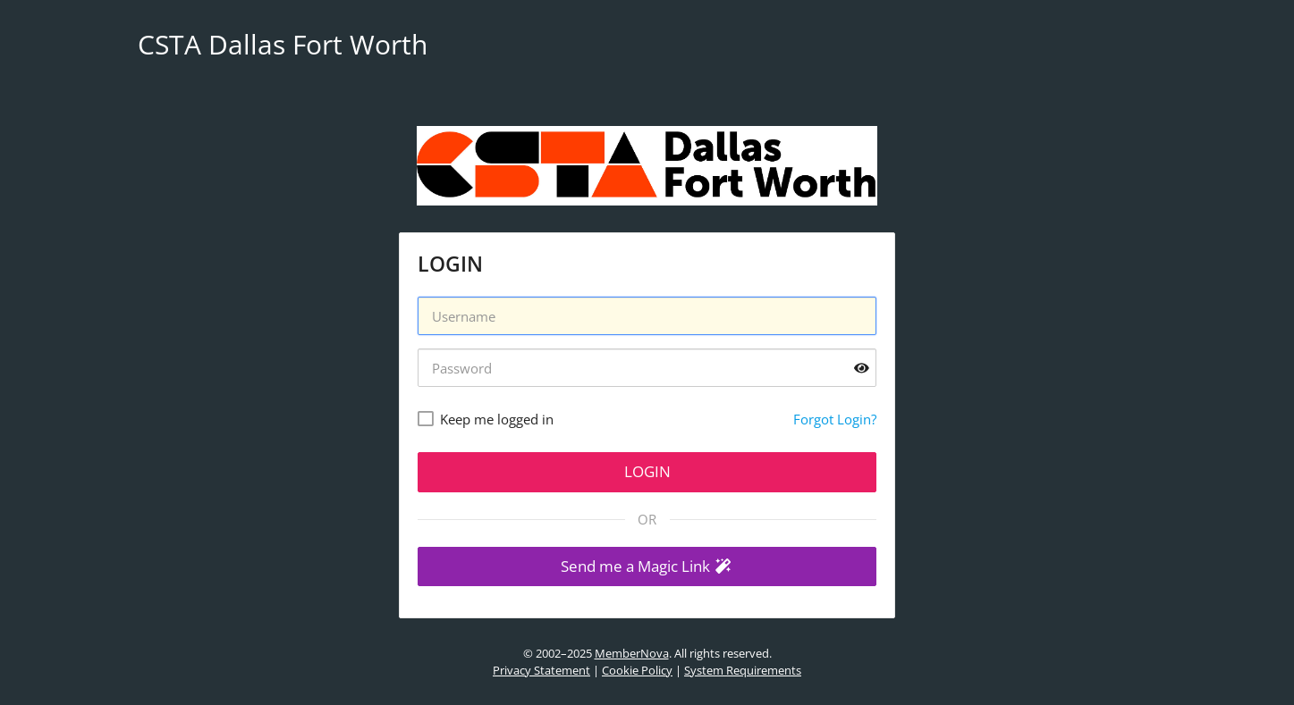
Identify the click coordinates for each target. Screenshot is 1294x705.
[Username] (647, 316)
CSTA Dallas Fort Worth (282, 44)
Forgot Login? (834, 419)
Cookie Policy (637, 670)
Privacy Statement (541, 670)
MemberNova (632, 653)
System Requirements (742, 670)
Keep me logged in (497, 419)
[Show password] (861, 367)
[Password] (647, 367)
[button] (647, 567)
